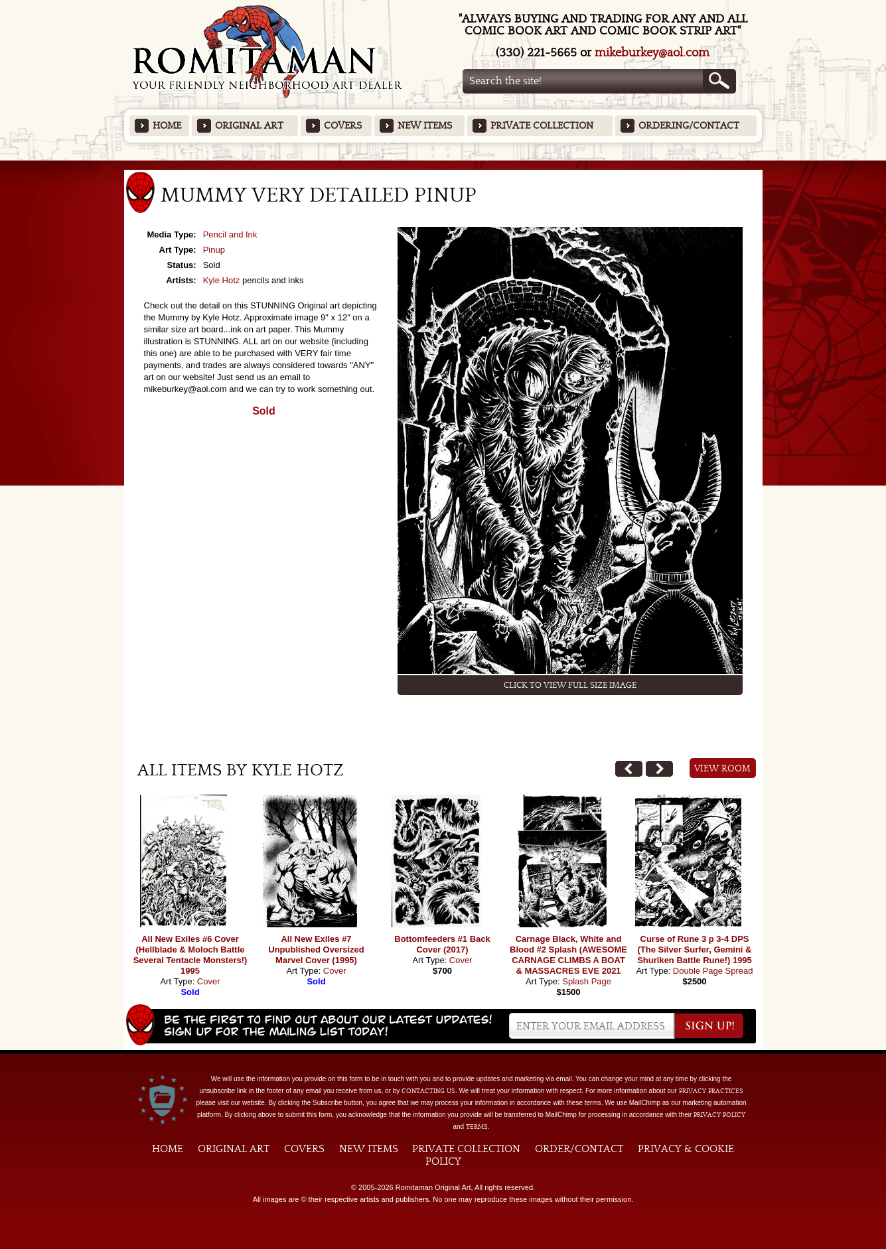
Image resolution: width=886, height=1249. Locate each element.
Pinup (214, 250)
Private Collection (541, 125)
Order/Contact (579, 1149)
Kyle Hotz (221, 280)
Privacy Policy (719, 1115)
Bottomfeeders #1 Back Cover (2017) (442, 944)
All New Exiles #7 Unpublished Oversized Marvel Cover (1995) (316, 949)
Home (167, 125)
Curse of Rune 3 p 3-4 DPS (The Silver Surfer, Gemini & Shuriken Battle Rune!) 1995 (694, 949)
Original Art (249, 125)
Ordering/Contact (688, 125)
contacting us (428, 1091)
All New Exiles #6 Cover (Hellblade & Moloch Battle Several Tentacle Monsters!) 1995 (190, 955)
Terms (477, 1127)
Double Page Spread (713, 971)
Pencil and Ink (230, 234)
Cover (208, 981)
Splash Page (586, 981)
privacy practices (711, 1091)
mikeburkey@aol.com (652, 53)
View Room (722, 768)
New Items (425, 125)
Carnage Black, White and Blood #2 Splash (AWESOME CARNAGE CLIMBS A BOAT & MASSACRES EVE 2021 (568, 955)
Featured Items (443, 165)
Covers (343, 125)
